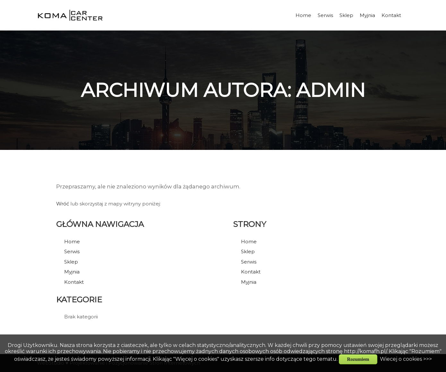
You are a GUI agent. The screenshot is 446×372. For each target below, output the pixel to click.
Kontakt (74, 282)
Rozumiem (358, 359)
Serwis (72, 251)
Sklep (71, 262)
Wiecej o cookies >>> (406, 359)
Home (72, 241)
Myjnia (72, 272)
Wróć (62, 204)
